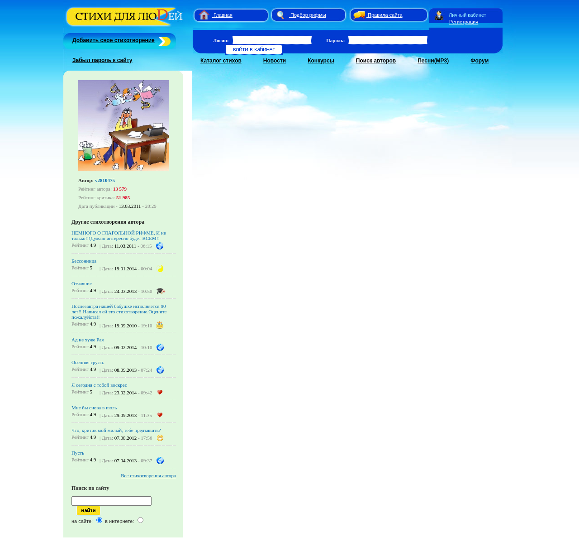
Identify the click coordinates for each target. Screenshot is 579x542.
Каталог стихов (221, 61)
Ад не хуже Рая (87, 339)
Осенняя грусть (87, 362)
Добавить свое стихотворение (113, 40)
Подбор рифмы (308, 15)
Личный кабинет (467, 15)
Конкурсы (321, 61)
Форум (479, 61)
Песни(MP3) (433, 61)
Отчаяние (81, 283)
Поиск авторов (376, 61)
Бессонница (83, 261)
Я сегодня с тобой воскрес (99, 385)
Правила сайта (385, 15)
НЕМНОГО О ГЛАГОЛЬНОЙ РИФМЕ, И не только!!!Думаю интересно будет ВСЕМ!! (118, 235)
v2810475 (105, 180)
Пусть (77, 453)
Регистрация (463, 21)
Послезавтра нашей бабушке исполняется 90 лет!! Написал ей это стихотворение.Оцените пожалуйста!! (119, 311)
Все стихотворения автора (148, 475)
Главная (223, 15)
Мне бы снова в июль (94, 407)
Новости (274, 61)
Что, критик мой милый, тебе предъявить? (116, 430)
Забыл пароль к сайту (102, 60)
